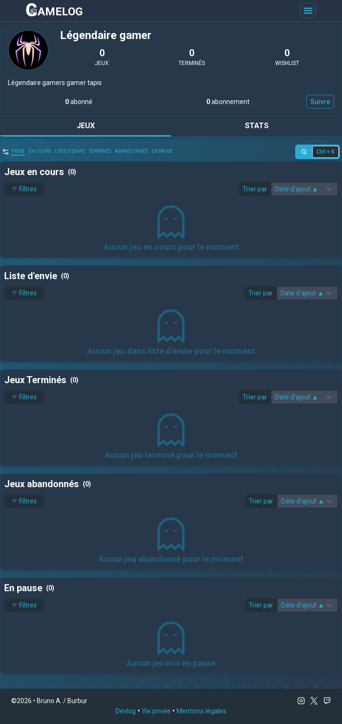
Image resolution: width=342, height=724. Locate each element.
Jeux (86, 125)
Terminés (100, 151)
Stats (257, 125)
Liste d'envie (70, 151)
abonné (78, 101)
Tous (18, 151)
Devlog (126, 711)
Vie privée (156, 711)
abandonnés (131, 151)
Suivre (320, 101)
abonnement (228, 101)
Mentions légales (201, 711)
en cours (39, 151)
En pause (162, 151)
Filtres (24, 189)
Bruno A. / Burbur (62, 700)
